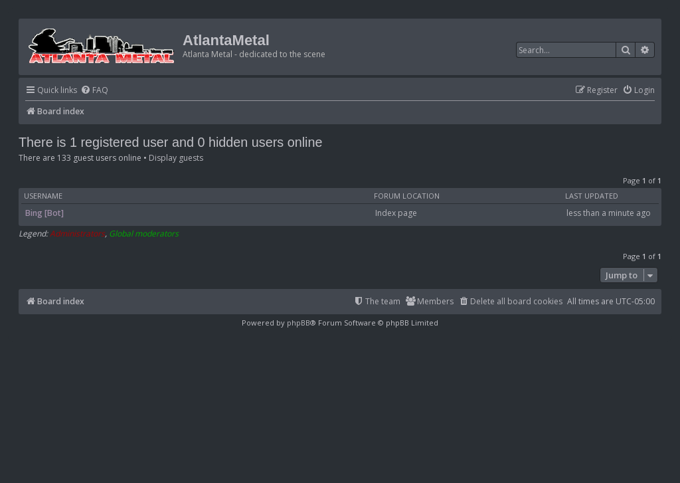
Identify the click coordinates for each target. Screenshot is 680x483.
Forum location (407, 196)
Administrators (77, 234)
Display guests (176, 158)
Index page (396, 213)
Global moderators (144, 234)
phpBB (298, 323)
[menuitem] (94, 91)
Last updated (591, 196)
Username (43, 196)
